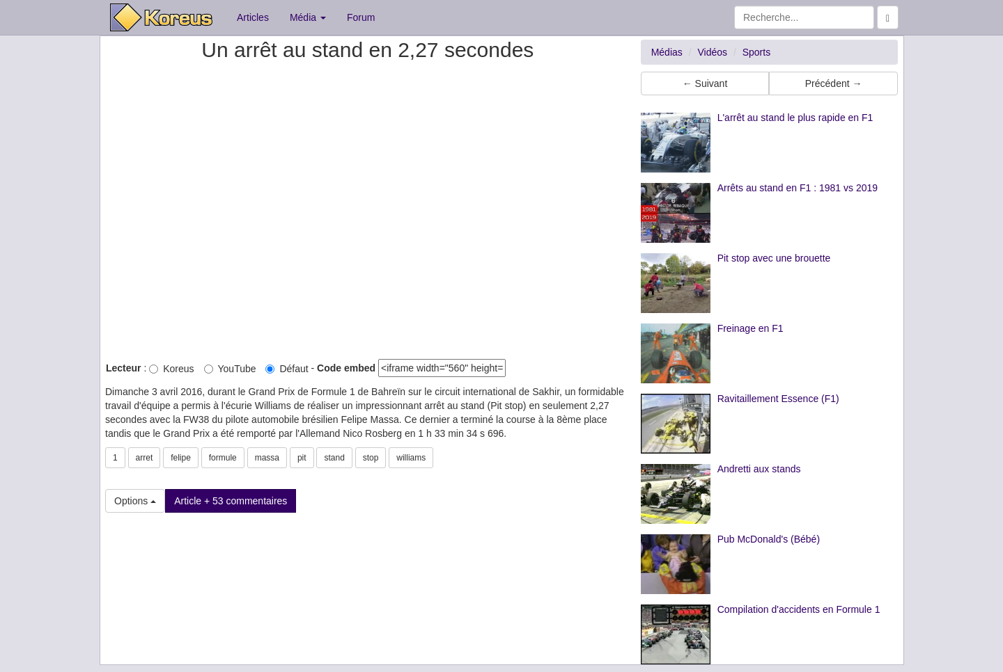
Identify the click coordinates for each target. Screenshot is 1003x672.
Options (135, 500)
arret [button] (144, 458)
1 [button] (115, 458)
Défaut (286, 368)
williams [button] (411, 458)
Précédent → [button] (833, 83)
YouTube (230, 368)
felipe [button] (181, 458)
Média (308, 17)
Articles (253, 17)
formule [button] (223, 458)
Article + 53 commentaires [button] (230, 500)
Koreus (171, 368)
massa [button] (267, 458)
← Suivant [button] (705, 83)
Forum (361, 17)
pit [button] (301, 458)
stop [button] (371, 458)
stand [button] (334, 458)
